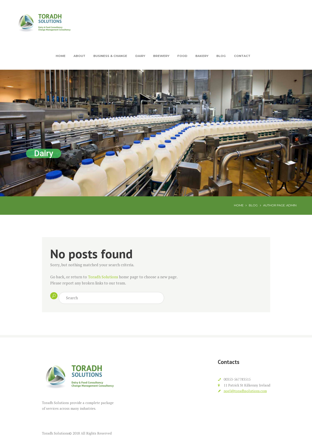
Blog (221, 56)
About (79, 56)
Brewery (161, 56)
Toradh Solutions (103, 276)
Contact (242, 56)
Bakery (201, 56)
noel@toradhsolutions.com (245, 391)
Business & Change (110, 56)
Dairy (140, 56)
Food (182, 56)
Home (61, 56)
